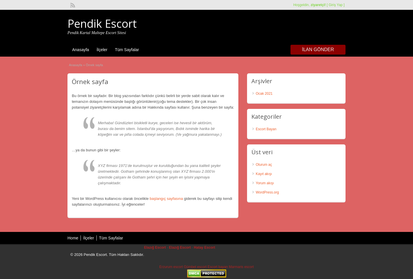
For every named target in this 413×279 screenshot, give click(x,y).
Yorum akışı (265, 183)
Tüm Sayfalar (127, 49)
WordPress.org (267, 192)
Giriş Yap (336, 5)
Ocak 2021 (264, 94)
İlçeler (101, 49)
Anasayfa (80, 49)
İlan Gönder (318, 49)
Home (72, 238)
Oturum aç (264, 165)
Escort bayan (218, 267)
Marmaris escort (241, 267)
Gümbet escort (195, 267)
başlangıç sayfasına (166, 198)
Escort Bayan (266, 129)
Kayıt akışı (264, 174)
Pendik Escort (102, 23)
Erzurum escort (171, 267)
